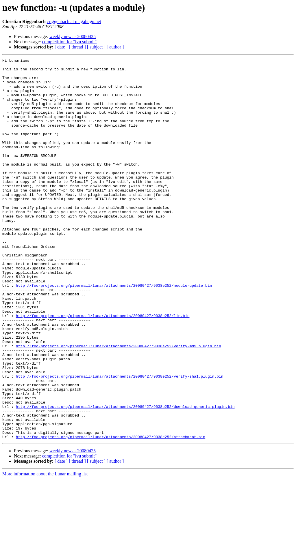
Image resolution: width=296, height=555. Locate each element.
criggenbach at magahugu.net (74, 21)
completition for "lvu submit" (69, 41)
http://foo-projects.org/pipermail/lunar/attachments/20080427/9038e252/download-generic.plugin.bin (125, 476)
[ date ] (61, 46)
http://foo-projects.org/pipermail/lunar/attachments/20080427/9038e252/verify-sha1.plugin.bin (119, 440)
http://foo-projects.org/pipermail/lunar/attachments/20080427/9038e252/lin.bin (103, 367)
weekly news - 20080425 (72, 36)
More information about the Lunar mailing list (45, 550)
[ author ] (115, 46)
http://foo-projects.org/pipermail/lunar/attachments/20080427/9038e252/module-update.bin (114, 331)
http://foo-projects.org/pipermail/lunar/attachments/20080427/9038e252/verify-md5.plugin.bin (118, 403)
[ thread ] (77, 46)
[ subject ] (96, 46)
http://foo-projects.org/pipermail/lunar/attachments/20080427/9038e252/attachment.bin (110, 512)
